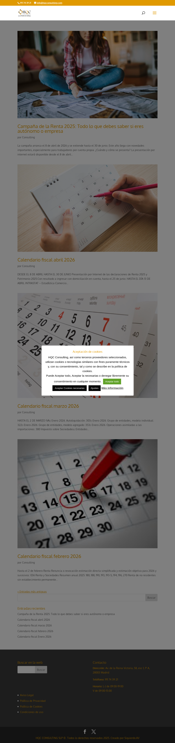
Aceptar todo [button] (112, 381)
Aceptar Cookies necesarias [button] (69, 388)
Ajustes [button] (95, 388)
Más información (112, 388)
